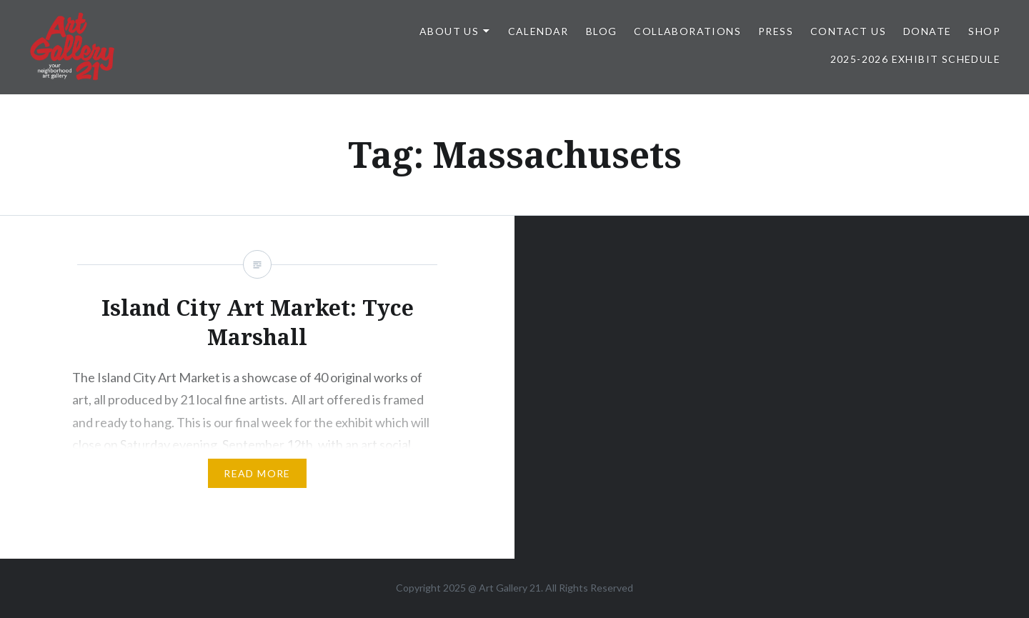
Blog (601, 31)
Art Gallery (504, 588)
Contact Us (848, 31)
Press (775, 31)
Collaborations (687, 31)
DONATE (927, 31)
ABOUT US (449, 31)
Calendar (538, 31)
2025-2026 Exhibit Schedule (915, 59)
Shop (984, 31)
